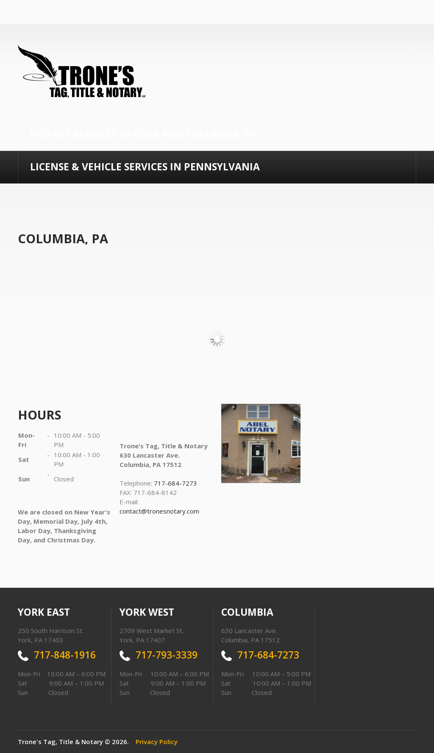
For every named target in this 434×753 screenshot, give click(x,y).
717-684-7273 (175, 483)
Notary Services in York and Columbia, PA (143, 134)
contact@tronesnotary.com (159, 511)
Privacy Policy (157, 741)
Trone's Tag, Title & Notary (60, 741)
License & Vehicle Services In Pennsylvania (145, 166)
